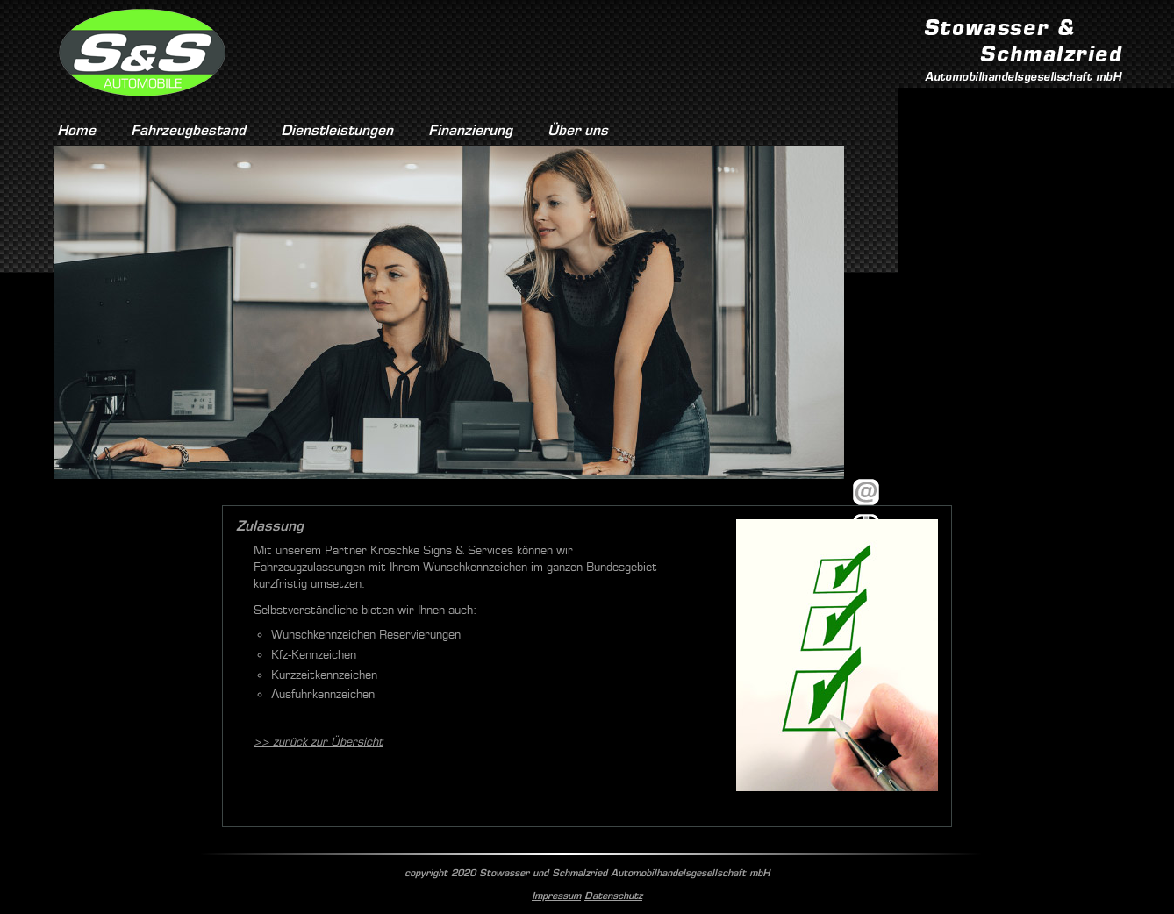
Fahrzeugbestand (188, 130)
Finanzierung (470, 130)
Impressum (556, 895)
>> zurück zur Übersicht (318, 741)
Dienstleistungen (337, 130)
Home (76, 130)
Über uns (578, 130)
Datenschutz (613, 895)
